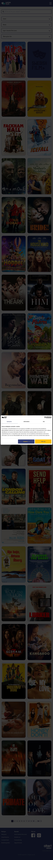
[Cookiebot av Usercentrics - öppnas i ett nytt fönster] (45, 417)
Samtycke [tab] (9, 421)
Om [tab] (44, 421)
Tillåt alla (43, 441)
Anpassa (26, 441)
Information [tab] (26, 421)
